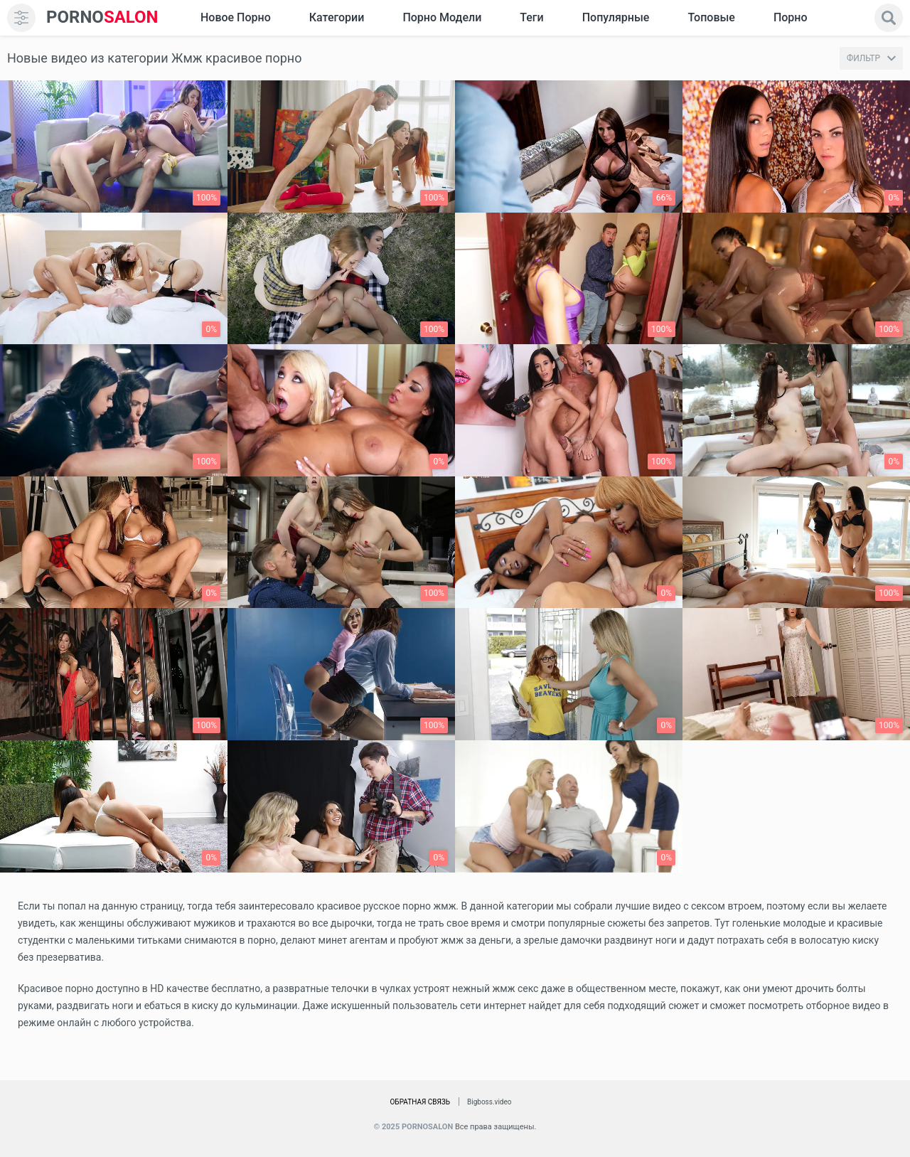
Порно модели (441, 17)
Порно (791, 17)
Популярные (616, 17)
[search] (888, 18)
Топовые (710, 17)
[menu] (21, 18)
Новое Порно (235, 17)
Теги (531, 17)
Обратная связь (420, 1102)
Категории (337, 17)
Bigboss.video (489, 1102)
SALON (102, 17)
